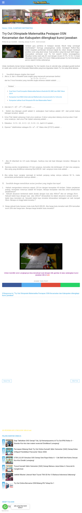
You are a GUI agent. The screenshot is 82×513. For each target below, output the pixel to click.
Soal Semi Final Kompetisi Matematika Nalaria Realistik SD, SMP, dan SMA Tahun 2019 (37, 92)
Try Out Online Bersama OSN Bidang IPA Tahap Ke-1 (34, 483)
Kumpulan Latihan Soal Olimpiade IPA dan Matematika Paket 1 (30, 100)
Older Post (75, 381)
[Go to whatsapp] (5, 506)
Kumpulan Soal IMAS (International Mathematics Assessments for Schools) (35, 97)
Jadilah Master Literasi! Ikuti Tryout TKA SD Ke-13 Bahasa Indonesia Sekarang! (44, 475)
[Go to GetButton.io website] (5, 511)
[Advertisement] (41, 145)
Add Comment (40, 42)
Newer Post (7, 381)
